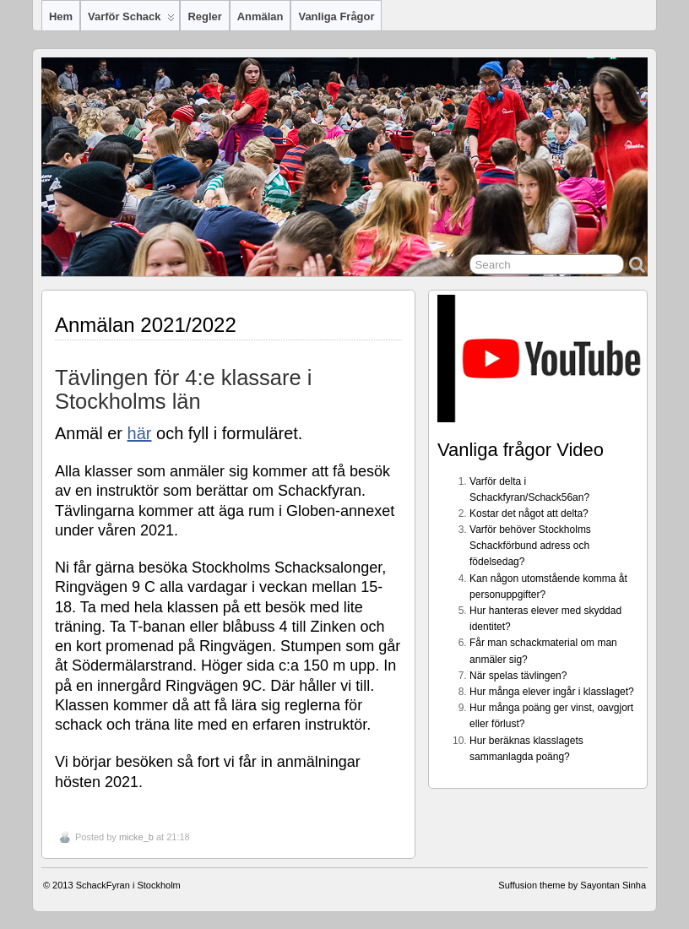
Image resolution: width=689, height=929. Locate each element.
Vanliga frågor (336, 16)
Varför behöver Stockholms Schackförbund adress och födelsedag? (530, 546)
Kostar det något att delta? (529, 513)
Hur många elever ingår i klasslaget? (551, 692)
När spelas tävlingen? (518, 676)
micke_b (136, 837)
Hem (61, 16)
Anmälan (260, 16)
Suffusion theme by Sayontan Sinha (572, 885)
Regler (204, 16)
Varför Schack (131, 20)
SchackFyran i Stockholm (128, 885)
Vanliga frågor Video (520, 449)
